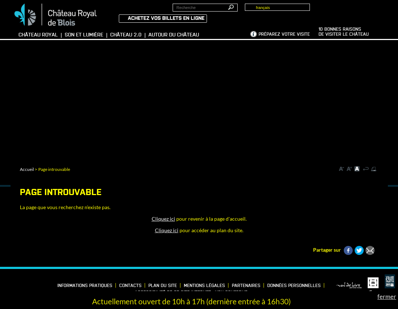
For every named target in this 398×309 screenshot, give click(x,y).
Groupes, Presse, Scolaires (352, 11)
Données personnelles (294, 286)
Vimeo (29, 284)
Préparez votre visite (284, 34)
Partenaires (246, 286)
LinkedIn (17, 284)
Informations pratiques (84, 286)
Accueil (27, 169)
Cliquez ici (163, 219)
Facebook (6, 284)
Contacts (130, 286)
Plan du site (162, 286)
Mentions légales (204, 286)
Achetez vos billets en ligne (166, 18)
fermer (386, 296)
